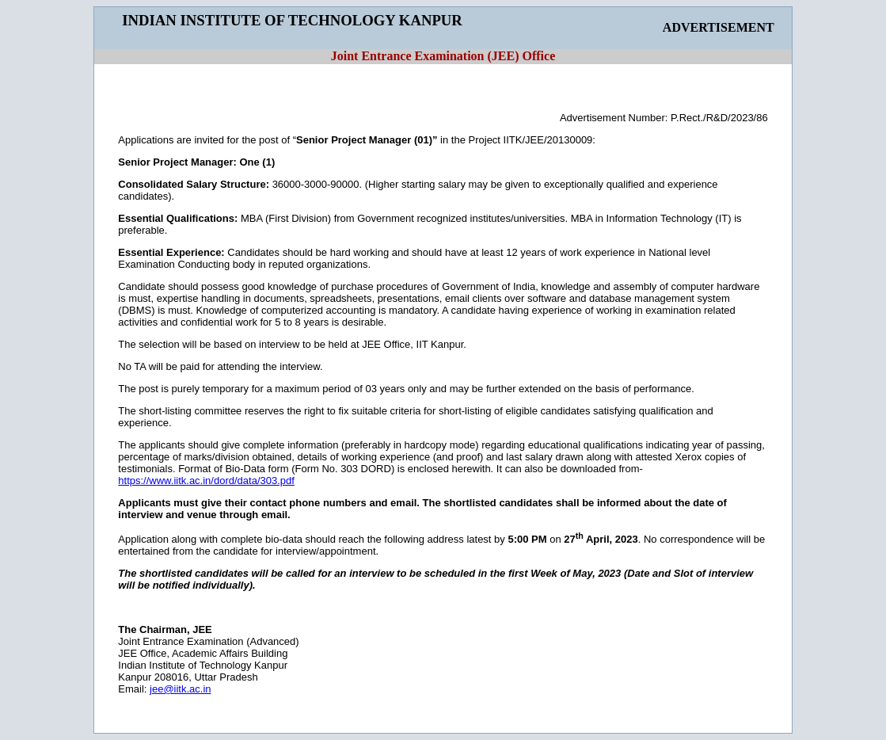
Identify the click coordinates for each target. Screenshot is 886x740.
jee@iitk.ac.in (180, 689)
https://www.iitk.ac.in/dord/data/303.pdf (206, 480)
